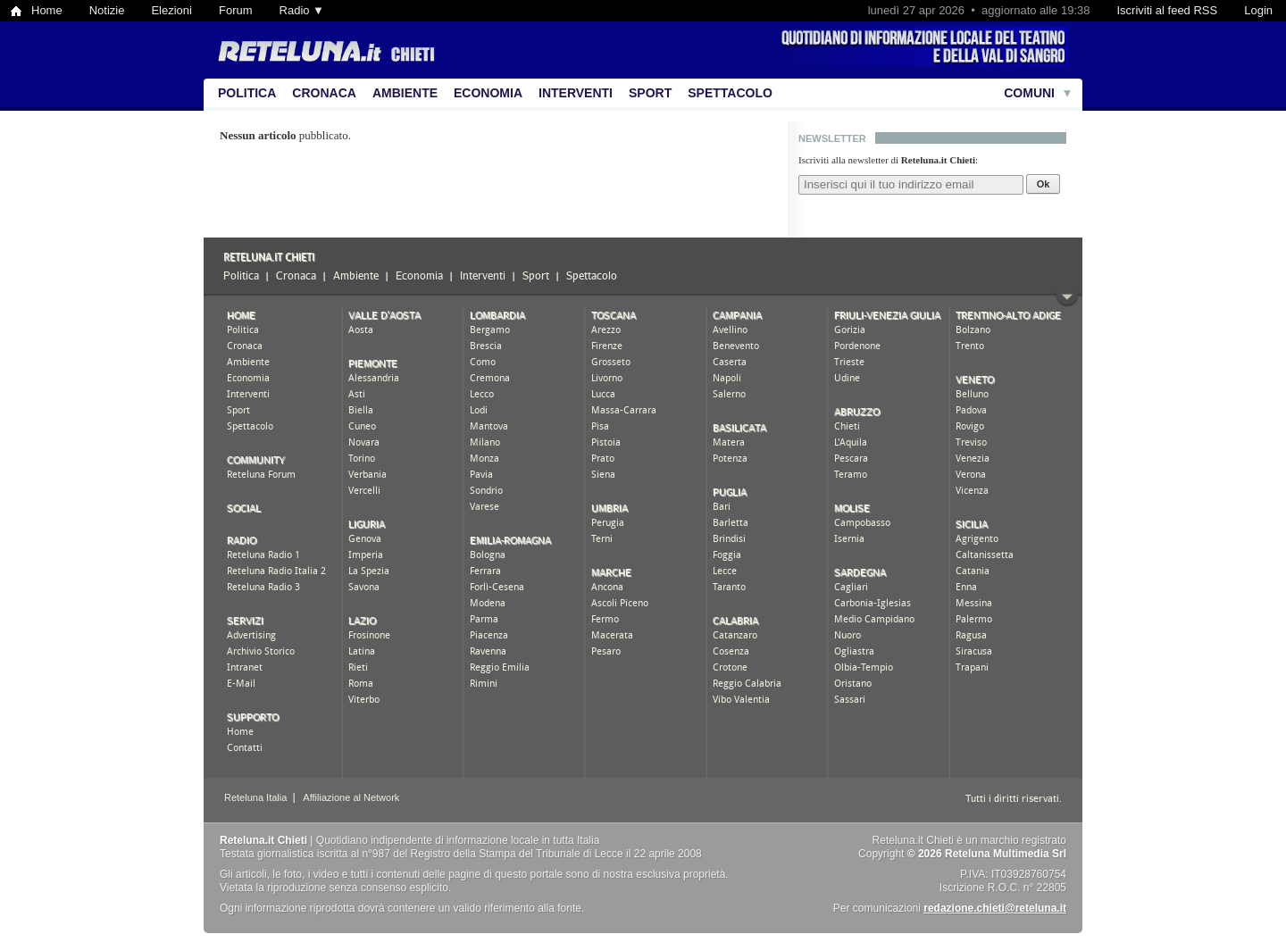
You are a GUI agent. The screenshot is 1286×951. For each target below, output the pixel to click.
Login (1258, 10)
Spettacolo (730, 93)
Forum (236, 10)
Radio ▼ (302, 10)
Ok (1043, 184)
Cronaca (324, 93)
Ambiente (405, 93)
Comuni (1029, 93)
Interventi (576, 93)
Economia (488, 93)
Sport (650, 93)
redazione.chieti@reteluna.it (994, 908)
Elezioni (171, 10)
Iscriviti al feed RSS (1166, 10)
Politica (247, 93)
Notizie (107, 10)
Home (47, 10)
